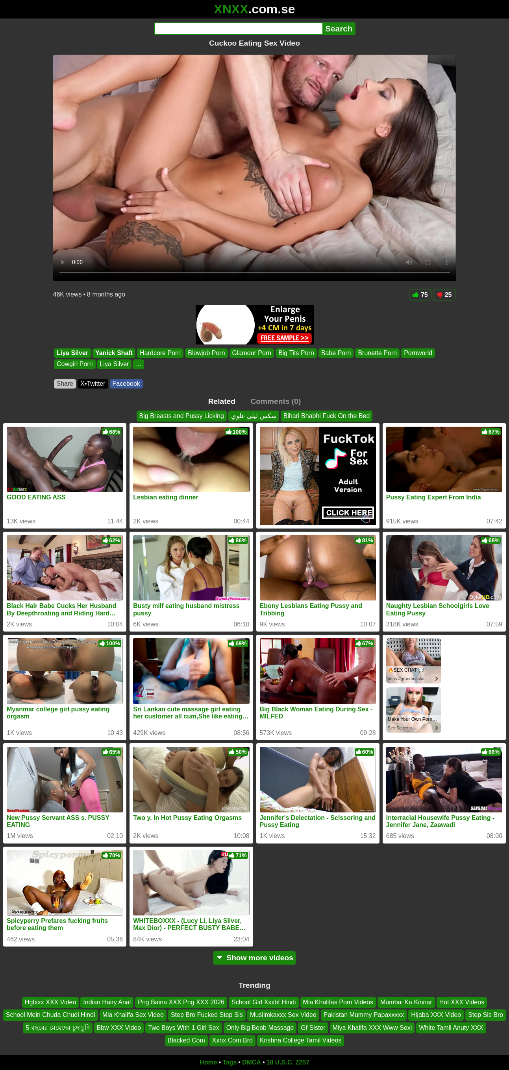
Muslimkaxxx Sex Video (283, 1014)
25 (444, 294)
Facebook (126, 383)
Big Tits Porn (296, 353)
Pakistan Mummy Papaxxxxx (364, 1014)
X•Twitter (92, 383)
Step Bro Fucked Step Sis (207, 1014)
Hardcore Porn (160, 353)
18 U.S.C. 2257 (288, 1062)
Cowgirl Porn (75, 364)
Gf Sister (313, 1027)
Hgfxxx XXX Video (50, 1002)
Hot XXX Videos (461, 1002)
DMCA (251, 1062)
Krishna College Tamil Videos (301, 1040)
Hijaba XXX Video (436, 1014)
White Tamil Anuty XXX (451, 1027)
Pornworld (418, 353)
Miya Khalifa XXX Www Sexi (372, 1027)
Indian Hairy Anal (107, 1002)
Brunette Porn (377, 353)
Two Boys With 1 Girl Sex (183, 1027)
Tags (229, 1062)
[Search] (238, 28)
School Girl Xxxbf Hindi (263, 1002)
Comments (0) (275, 401)
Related (221, 401)
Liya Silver (72, 353)
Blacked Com (186, 1040)
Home (208, 1062)
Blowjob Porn (206, 353)
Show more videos (254, 958)
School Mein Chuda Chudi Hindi (50, 1014)
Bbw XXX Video (119, 1027)
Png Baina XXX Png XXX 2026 (181, 1002)
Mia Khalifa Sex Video (133, 1014)
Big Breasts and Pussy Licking (181, 416)
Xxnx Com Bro (232, 1040)
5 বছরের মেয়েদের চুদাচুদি (57, 1027)
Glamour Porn (251, 353)
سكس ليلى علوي (253, 416)
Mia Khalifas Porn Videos (338, 1002)
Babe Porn (336, 353)
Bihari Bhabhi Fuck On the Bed (326, 416)
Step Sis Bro (485, 1014)
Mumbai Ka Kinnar (406, 1002)
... (138, 364)
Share (65, 383)
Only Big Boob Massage (260, 1027)
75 (420, 294)
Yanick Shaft (114, 353)
